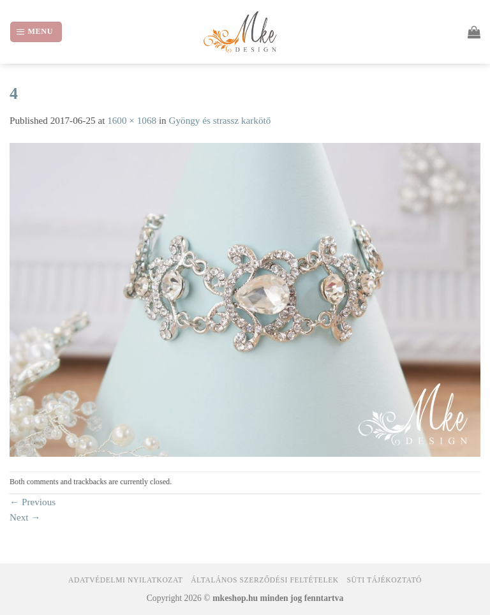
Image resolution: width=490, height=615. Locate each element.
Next (25, 517)
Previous (33, 501)
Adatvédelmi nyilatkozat (125, 580)
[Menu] (36, 31)
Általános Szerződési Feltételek (265, 580)
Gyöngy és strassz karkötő (220, 120)
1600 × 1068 (131, 120)
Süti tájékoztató (384, 580)
